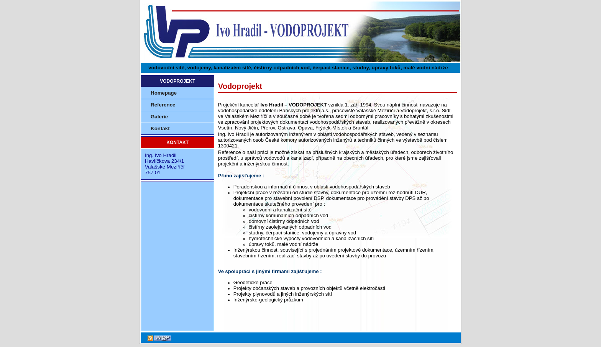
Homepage (164, 93)
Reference (163, 105)
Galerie (159, 116)
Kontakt (160, 128)
